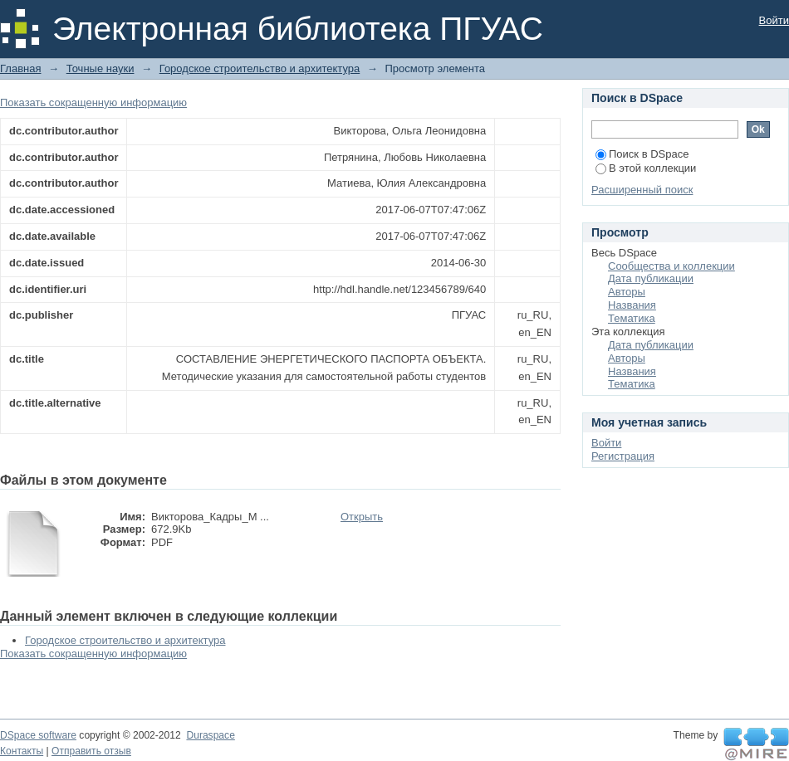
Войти (774, 20)
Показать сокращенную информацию (93, 102)
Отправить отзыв (91, 751)
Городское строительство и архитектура (259, 68)
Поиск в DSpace (642, 154)
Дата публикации (650, 278)
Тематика (631, 318)
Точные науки (100, 68)
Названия (632, 305)
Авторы (626, 291)
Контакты (21, 751)
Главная (20, 68)
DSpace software (38, 735)
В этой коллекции (645, 168)
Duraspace (210, 735)
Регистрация (622, 456)
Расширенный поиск (642, 189)
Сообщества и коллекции (671, 266)
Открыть (362, 516)
